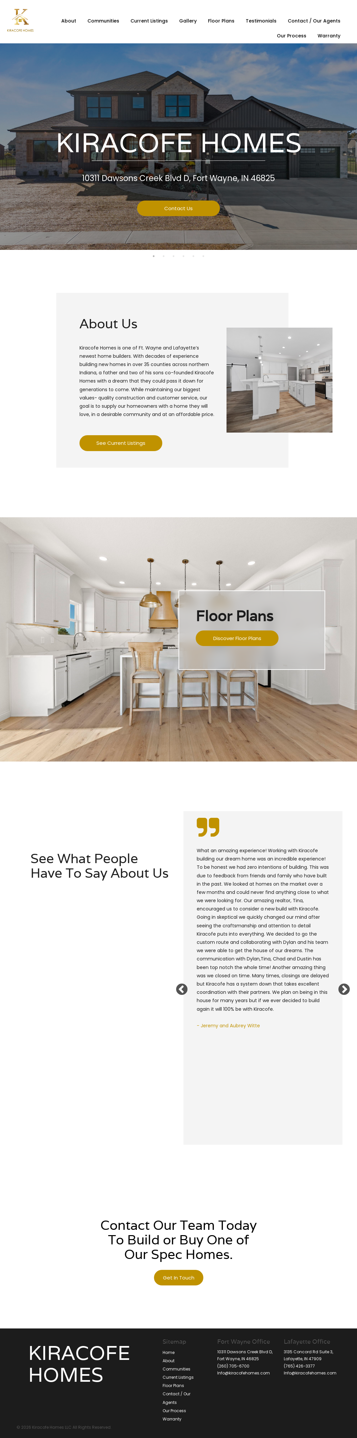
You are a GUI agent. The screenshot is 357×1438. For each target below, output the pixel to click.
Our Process (291, 35)
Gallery (188, 21)
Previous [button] (178, 986)
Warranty (329, 35)
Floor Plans (221, 21)
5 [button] (193, 256)
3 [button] (173, 256)
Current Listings (149, 21)
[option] (263, 940)
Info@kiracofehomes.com (243, 1373)
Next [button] (340, 986)
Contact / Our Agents (314, 21)
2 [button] (163, 256)
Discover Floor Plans (237, 638)
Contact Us (178, 208)
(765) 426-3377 (299, 1366)
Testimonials (261, 21)
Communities (103, 21)
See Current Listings (120, 443)
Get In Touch (178, 1277)
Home (169, 1352)
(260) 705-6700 (233, 1366)
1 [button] (153, 256)
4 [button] (183, 256)
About (68, 21)
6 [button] (203, 256)
